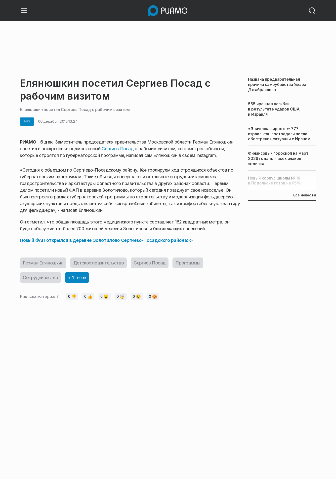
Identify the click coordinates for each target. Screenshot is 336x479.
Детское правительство (98, 262)
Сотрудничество (40, 277)
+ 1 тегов (77, 277)
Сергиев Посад (117, 148)
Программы (187, 262)
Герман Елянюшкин (43, 262)
